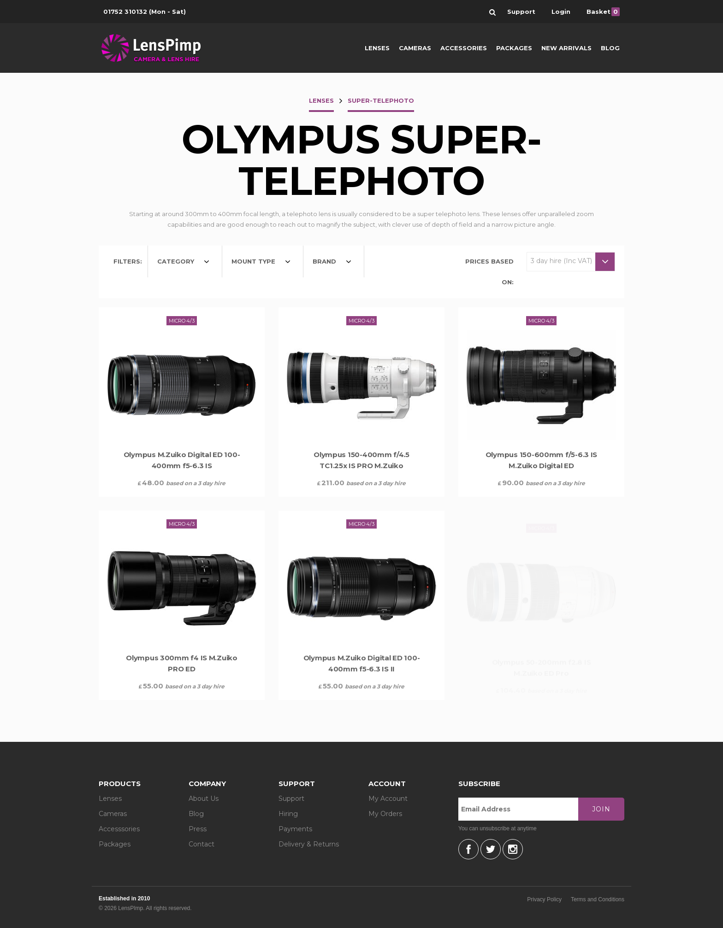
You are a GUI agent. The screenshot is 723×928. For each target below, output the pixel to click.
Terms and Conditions (597, 899)
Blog (610, 48)
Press (198, 829)
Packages (514, 48)
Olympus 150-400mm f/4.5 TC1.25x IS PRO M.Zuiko (361, 460)
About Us (204, 798)
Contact (201, 844)
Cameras (415, 48)
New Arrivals (566, 48)
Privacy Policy (544, 899)
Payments (295, 829)
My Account (388, 798)
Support (291, 798)
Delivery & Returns (309, 844)
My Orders (385, 814)
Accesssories (119, 829)
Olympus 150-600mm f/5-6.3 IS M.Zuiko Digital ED (541, 464)
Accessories (463, 48)
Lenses (377, 48)
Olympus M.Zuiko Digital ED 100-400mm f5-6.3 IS (182, 460)
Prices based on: (489, 272)
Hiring (288, 814)
